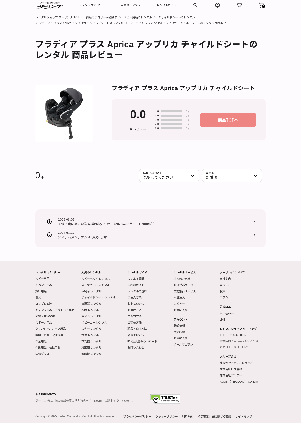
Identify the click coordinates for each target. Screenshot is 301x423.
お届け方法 (134, 310)
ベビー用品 (42, 279)
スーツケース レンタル (95, 285)
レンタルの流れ (137, 291)
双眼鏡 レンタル (91, 354)
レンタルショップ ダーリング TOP (57, 17)
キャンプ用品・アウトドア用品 (54, 310)
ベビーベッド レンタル (95, 279)
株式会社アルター (231, 375)
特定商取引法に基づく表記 (214, 416)
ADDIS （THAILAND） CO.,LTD (239, 381)
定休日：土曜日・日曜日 (235, 347)
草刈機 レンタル (91, 341)
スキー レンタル (91, 328)
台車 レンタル (90, 335)
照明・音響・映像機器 (49, 335)
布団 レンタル (90, 310)
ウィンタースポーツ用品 (50, 328)
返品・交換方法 (137, 328)
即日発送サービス (185, 285)
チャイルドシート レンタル (98, 297)
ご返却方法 (134, 316)
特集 (222, 291)
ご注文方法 (134, 297)
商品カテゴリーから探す (101, 17)
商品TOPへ (228, 120)
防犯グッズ (42, 354)
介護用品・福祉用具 (47, 347)
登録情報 (179, 325)
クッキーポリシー (166, 416)
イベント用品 (43, 285)
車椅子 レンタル (91, 291)
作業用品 (41, 341)
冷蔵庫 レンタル (91, 347)
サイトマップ (243, 416)
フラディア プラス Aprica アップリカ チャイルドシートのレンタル (81, 23)
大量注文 (179, 297)
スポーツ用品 (43, 322)
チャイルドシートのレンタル (176, 17)
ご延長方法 (134, 322)
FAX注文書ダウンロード (142, 341)
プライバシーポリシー (137, 416)
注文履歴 (179, 332)
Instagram (227, 313)
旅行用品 (41, 291)
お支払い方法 (135, 303)
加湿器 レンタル (91, 303)
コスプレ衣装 (43, 303)
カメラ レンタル (91, 316)
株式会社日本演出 (231, 369)
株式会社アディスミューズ (236, 363)
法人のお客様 (182, 279)
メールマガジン (183, 344)
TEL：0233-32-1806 (233, 335)
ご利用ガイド (135, 285)
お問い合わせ (135, 347)
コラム (224, 297)
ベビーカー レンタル (94, 322)
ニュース (225, 285)
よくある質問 (135, 279)
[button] (261, 5)
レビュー (179, 303)
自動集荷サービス (185, 291)
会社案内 (225, 279)
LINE (222, 319)
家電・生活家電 (45, 316)
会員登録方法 (135, 335)
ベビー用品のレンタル (138, 17)
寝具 (38, 297)
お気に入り (180, 310)
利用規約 (187, 416)
